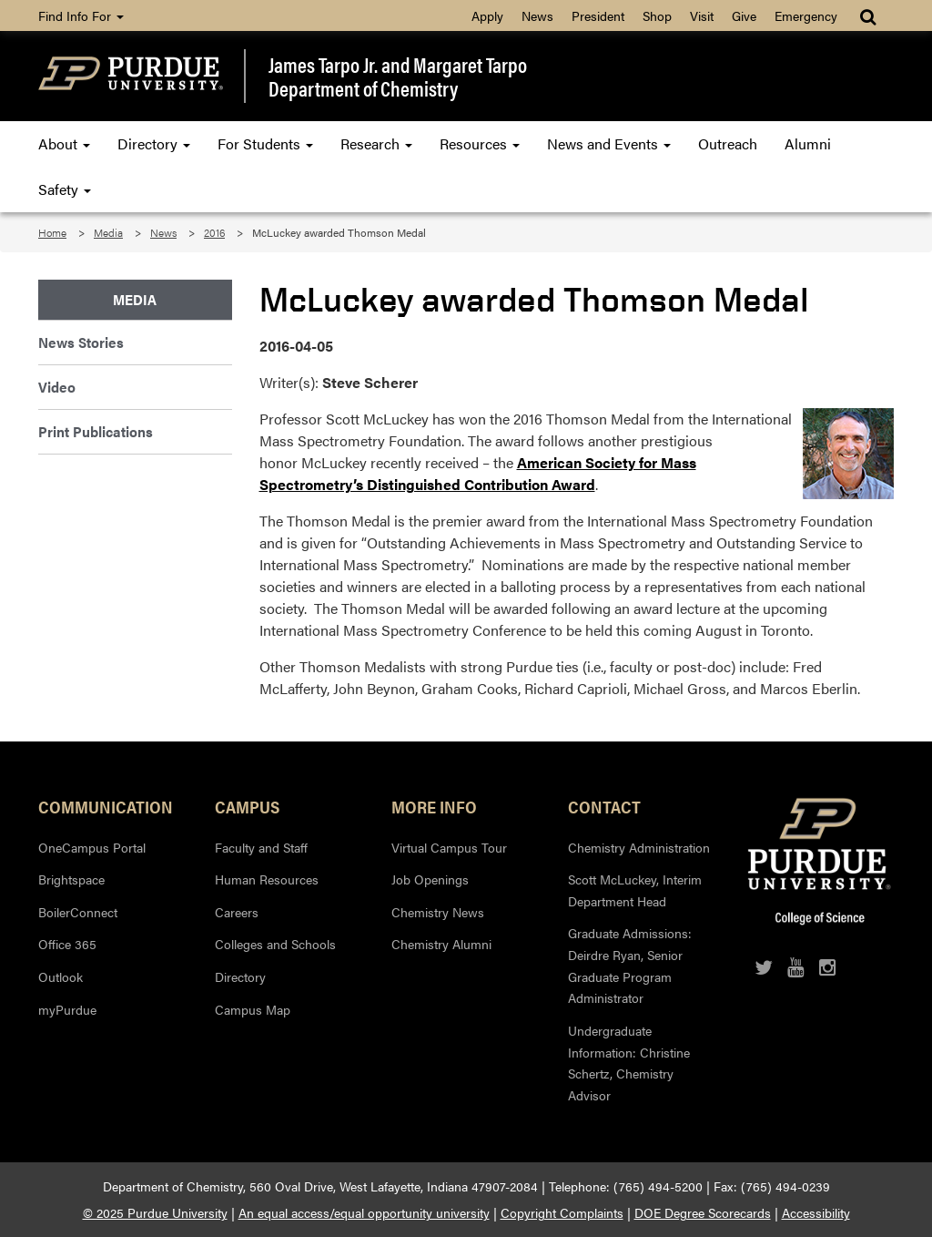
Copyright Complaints (562, 1212)
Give (744, 15)
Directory (153, 143)
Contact (604, 806)
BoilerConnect (77, 912)
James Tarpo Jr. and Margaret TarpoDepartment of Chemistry (397, 76)
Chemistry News (437, 912)
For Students (265, 143)
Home (52, 232)
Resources (480, 143)
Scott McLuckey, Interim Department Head (635, 890)
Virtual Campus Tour (449, 847)
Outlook (60, 976)
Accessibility (816, 1212)
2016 (214, 232)
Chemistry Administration (639, 847)
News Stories (81, 342)
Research (376, 143)
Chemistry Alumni (441, 944)
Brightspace (71, 879)
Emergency (806, 15)
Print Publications (95, 431)
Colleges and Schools (275, 944)
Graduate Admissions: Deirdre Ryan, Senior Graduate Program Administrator (630, 965)
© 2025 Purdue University (155, 1212)
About (64, 143)
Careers (236, 912)
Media (108, 232)
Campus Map (252, 1009)
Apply (487, 15)
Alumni (808, 143)
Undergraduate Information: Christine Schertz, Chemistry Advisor (629, 1062)
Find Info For (81, 15)
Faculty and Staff (261, 847)
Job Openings (430, 879)
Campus (247, 806)
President (598, 15)
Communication (105, 806)
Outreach (727, 143)
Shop (657, 15)
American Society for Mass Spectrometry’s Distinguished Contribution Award (477, 473)
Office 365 (67, 944)
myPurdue (67, 1009)
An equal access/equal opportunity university (364, 1212)
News (537, 15)
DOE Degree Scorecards (702, 1212)
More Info (434, 806)
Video (57, 386)
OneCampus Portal (92, 847)
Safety (64, 189)
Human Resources (267, 879)
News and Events (609, 143)
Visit (702, 15)
